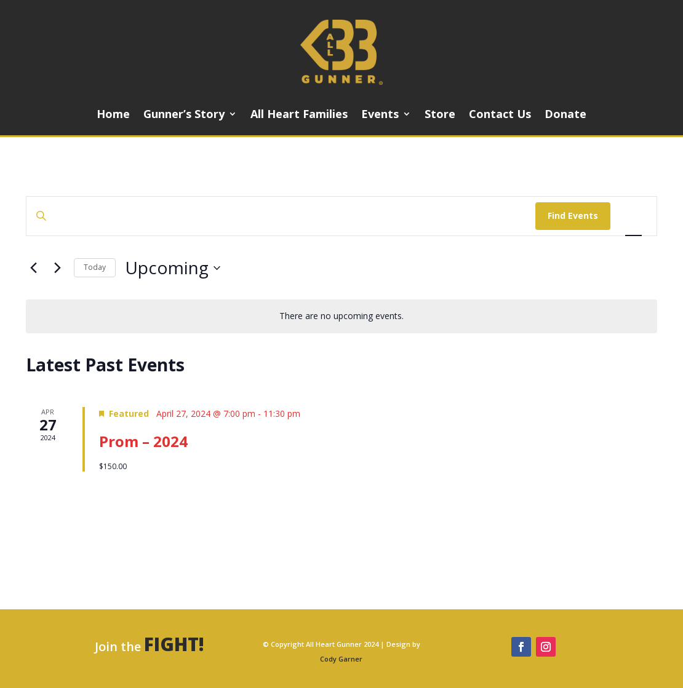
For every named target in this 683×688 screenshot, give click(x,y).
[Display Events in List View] (633, 216)
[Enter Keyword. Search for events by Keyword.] (280, 216)
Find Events (573, 215)
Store (440, 115)
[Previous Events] (33, 268)
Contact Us (500, 115)
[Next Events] (57, 268)
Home (113, 115)
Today (95, 267)
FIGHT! (174, 644)
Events (380, 115)
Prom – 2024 (143, 441)
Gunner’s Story (184, 115)
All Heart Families (299, 115)
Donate (565, 115)
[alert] (341, 316)
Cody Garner (341, 658)
